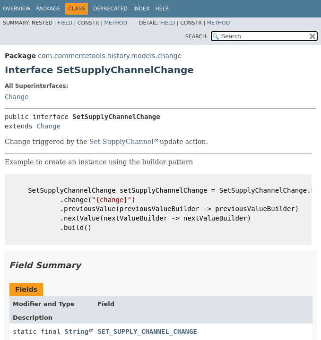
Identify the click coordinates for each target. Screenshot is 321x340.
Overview (17, 9)
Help (162, 9)
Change (17, 97)
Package (48, 9)
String (77, 331)
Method (115, 23)
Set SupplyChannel (121, 141)
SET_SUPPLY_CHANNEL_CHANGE (147, 331)
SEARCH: (196, 37)
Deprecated (110, 9)
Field (65, 23)
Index (141, 9)
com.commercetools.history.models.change (110, 56)
